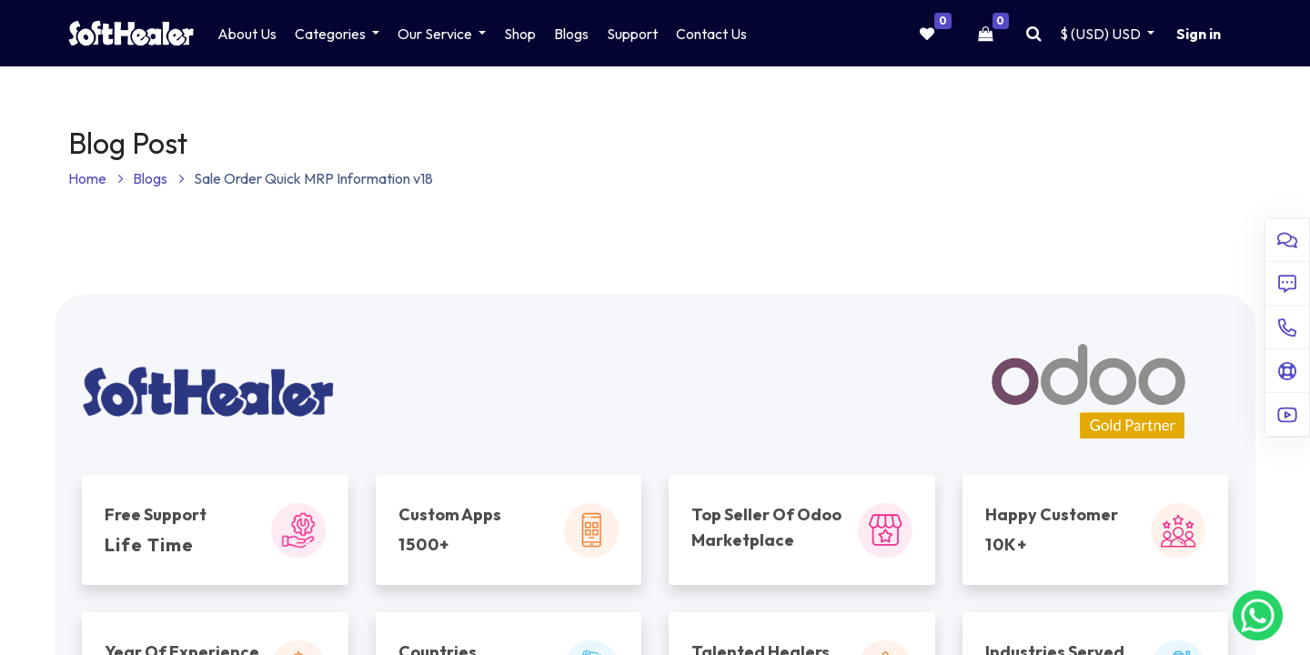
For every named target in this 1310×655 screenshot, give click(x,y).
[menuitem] (247, 33)
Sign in (1198, 34)
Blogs (159, 178)
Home (96, 178)
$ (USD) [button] (1102, 34)
